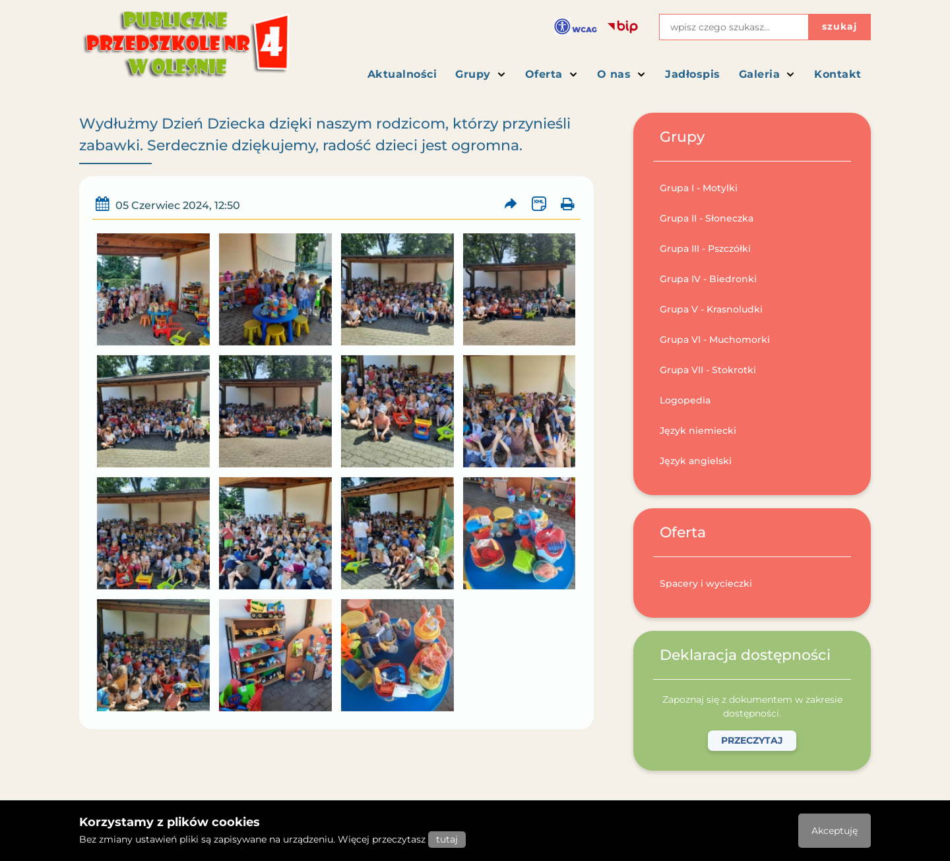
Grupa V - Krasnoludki (711, 309)
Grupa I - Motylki (699, 188)
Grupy (481, 74)
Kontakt (838, 74)
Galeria (767, 74)
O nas (622, 74)
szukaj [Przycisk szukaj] (839, 26)
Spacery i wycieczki (706, 583)
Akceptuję (834, 831)
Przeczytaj (752, 740)
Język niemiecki (698, 430)
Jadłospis (692, 74)
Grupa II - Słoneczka (706, 218)
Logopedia (685, 400)
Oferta (552, 74)
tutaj (447, 839)
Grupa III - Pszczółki (705, 248)
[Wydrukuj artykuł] (567, 204)
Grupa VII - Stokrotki (708, 370)
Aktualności (402, 74)
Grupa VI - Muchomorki (715, 339)
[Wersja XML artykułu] (538, 204)
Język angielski (696, 461)
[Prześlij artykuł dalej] (510, 204)
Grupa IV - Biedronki (708, 279)
